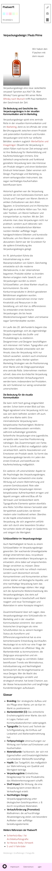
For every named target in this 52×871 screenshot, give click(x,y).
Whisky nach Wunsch (14, 98)
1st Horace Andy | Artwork (20, 842)
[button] (47, 13)
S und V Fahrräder (16, 846)
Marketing (12, 126)
